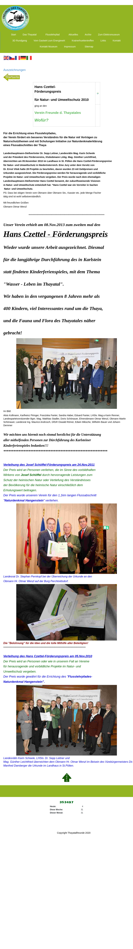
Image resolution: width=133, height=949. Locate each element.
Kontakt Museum (48, 46)
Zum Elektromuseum (109, 34)
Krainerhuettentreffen (83, 40)
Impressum (70, 46)
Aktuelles (73, 34)
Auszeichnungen (14, 70)
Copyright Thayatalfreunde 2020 (74, 832)
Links (103, 40)
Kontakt (117, 40)
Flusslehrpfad (52, 34)
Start (13, 34)
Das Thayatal (29, 34)
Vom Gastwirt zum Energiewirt (49, 40)
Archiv (88, 34)
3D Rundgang (19, 40)
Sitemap (89, 46)
